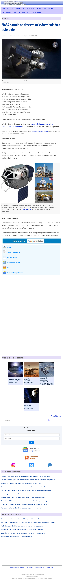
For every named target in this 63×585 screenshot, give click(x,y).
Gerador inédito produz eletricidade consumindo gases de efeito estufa (26, 490)
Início (3, 8)
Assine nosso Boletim (13, 262)
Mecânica (50, 8)
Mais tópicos (56, 416)
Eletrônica (10, 8)
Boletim (22, 567)
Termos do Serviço (39, 567)
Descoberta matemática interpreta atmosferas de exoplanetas (23, 533)
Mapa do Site (49, 567)
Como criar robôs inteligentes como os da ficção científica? (21, 483)
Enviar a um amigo (12, 257)
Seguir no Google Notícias (15, 273)
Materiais (42, 8)
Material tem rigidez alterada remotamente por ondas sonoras (23, 497)
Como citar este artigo (14, 252)
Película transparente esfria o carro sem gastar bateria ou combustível (25, 476)
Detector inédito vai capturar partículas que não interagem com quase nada (27, 501)
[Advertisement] (47, 99)
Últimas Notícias (14, 567)
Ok (31, 442)
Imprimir (9, 247)
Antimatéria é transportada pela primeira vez (17, 536)
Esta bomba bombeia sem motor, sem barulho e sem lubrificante (23, 487)
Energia (18, 8)
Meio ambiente (6, 12)
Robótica (30, 12)
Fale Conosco (29, 567)
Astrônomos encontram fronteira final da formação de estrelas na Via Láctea (28, 522)
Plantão (38, 12)
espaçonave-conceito (40, 131)
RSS (8, 268)
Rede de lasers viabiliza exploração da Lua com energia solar (22, 526)
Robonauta (27, 209)
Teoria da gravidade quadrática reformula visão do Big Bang (22, 529)
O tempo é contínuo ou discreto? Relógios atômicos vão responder (24, 504)
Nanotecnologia (20, 12)
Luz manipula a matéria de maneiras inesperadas (18, 494)
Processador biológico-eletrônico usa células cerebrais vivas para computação (28, 480)
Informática (33, 8)
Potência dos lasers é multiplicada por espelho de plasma (21, 508)
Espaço (25, 8)
